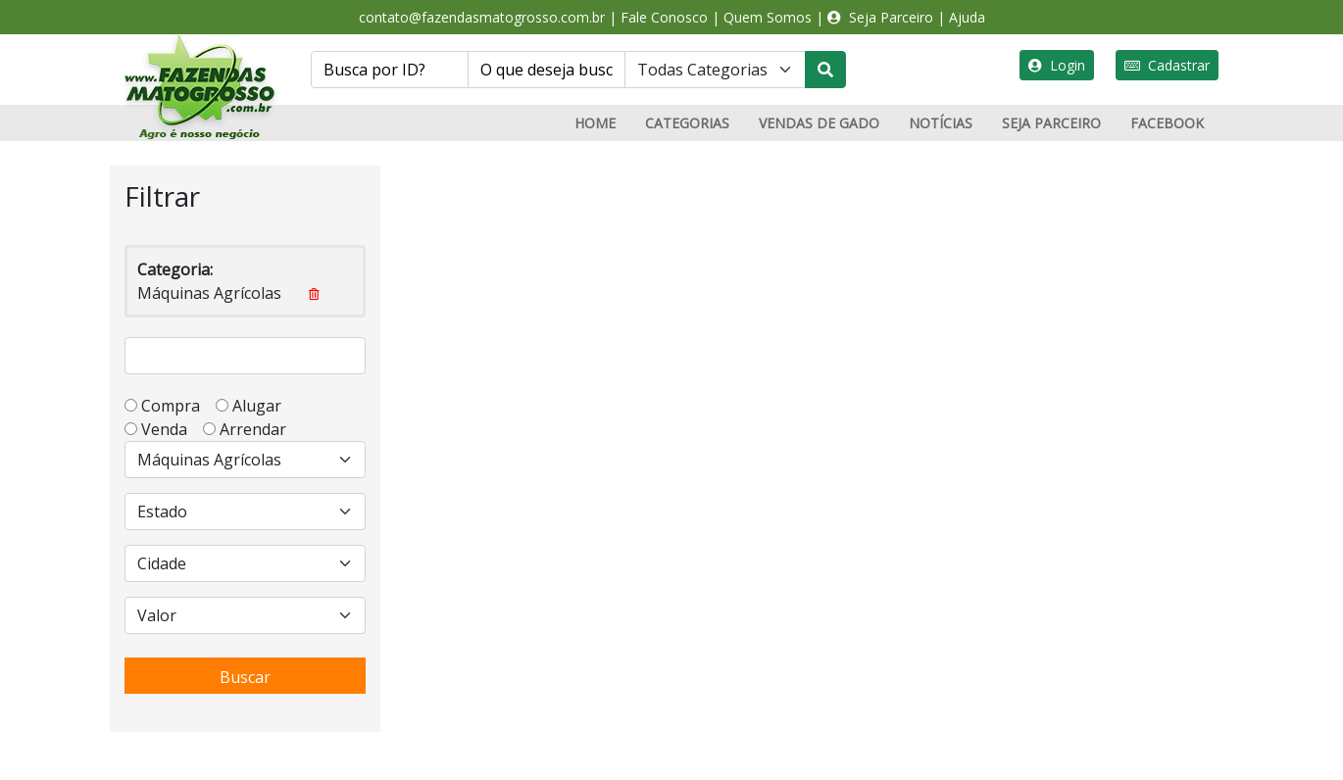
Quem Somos (767, 17)
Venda (170, 429)
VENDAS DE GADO (819, 123)
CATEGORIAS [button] (687, 123)
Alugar (262, 405)
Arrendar (251, 429)
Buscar (245, 677)
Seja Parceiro (880, 17)
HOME (595, 123)
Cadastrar (1167, 65)
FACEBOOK (1167, 123)
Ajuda (967, 17)
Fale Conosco (664, 17)
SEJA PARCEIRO (1051, 123)
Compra (176, 405)
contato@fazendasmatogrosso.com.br (482, 17)
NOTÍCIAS (940, 123)
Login (1056, 65)
